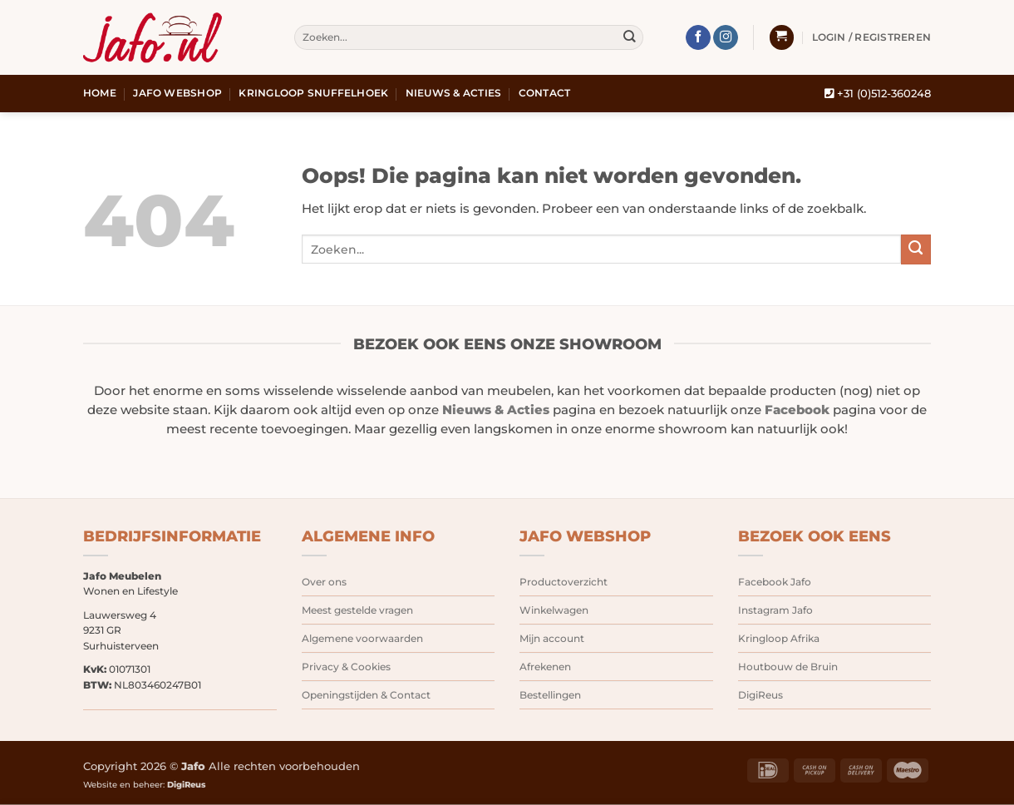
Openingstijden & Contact (366, 695)
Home (99, 93)
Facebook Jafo (774, 581)
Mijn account (551, 638)
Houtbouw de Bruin (788, 666)
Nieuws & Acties (454, 93)
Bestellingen (550, 695)
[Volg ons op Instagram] (725, 38)
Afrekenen (545, 666)
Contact (545, 93)
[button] (782, 37)
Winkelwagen (553, 610)
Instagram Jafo (775, 610)
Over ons (324, 581)
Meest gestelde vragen (357, 610)
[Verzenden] (629, 38)
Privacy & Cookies (346, 666)
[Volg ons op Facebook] (698, 38)
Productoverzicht (563, 581)
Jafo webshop (177, 93)
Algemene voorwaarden (362, 638)
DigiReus (760, 695)
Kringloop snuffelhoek (313, 93)
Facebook (797, 409)
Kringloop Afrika (779, 638)
